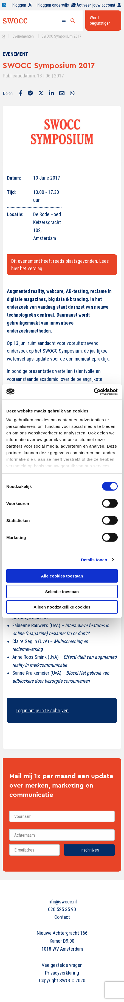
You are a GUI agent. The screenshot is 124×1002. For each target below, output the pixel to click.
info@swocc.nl (62, 902)
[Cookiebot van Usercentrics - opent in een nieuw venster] (94, 391)
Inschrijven (89, 850)
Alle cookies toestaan (62, 576)
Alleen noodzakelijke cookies (62, 607)
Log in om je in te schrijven (42, 710)
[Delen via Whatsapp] (72, 93)
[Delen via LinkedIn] (51, 93)
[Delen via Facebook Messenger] (30, 93)
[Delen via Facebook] (20, 93)
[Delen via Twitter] (41, 93)
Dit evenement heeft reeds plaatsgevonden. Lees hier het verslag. (60, 264)
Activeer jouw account (99, 5)
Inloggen (22, 5)
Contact (62, 917)
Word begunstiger (100, 20)
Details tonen (94, 559)
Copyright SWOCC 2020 (62, 980)
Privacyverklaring (62, 973)
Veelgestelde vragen (62, 965)
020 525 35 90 (62, 909)
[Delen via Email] (61, 93)
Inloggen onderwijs (56, 5)
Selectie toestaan (62, 591)
